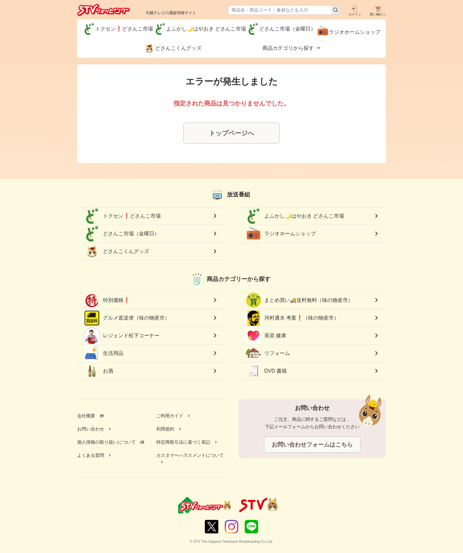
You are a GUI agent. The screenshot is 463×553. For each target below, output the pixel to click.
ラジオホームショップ (280, 233)
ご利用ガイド (169, 415)
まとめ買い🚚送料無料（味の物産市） (299, 300)
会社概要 (86, 415)
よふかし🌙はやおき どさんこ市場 (294, 216)
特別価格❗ (107, 300)
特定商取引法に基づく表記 (183, 442)
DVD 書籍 (266, 371)
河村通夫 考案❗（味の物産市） (292, 318)
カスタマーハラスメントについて (190, 455)
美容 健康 (265, 335)
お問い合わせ (90, 428)
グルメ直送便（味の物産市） (127, 318)
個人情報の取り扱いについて (106, 442)
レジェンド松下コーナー (121, 335)
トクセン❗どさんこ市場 (122, 216)
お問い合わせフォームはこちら (312, 444)
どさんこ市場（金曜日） (121, 233)
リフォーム (267, 353)
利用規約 (165, 428)
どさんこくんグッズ (116, 251)
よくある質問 (90, 455)
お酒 (98, 371)
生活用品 (103, 353)
